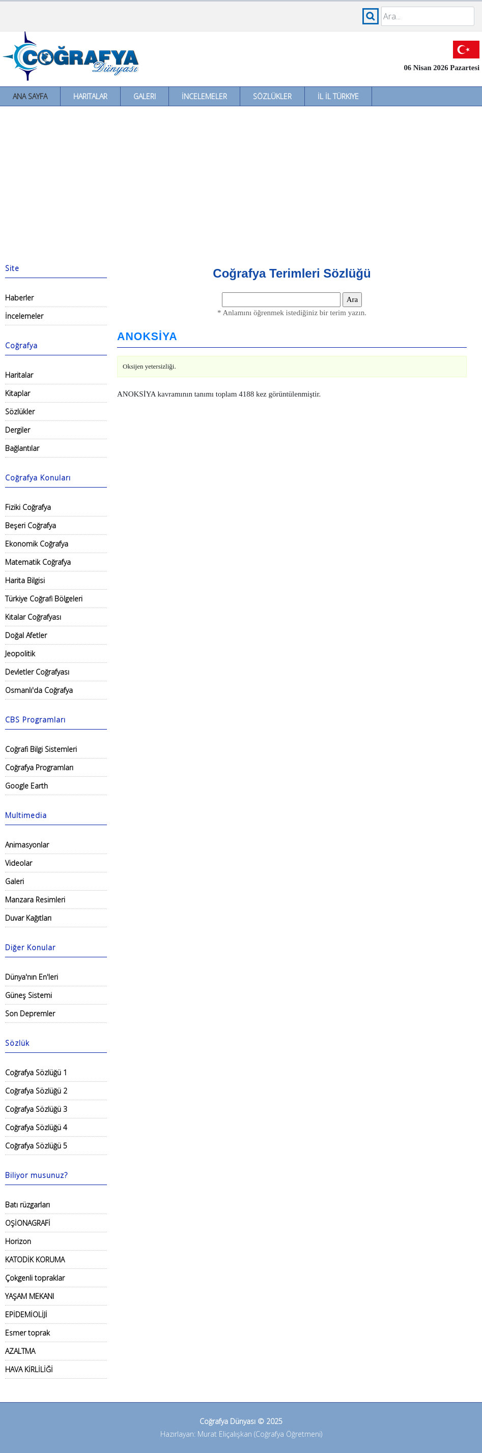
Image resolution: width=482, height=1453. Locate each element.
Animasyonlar (27, 845)
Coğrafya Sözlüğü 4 (36, 1127)
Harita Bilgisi (25, 580)
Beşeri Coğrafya (30, 525)
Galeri (144, 96)
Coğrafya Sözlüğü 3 (36, 1109)
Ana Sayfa (30, 96)
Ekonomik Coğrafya (36, 544)
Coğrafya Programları (39, 767)
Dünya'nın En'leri (31, 977)
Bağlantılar (22, 448)
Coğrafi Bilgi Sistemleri (41, 749)
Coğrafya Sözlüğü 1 (36, 1072)
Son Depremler (30, 1013)
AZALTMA (20, 1351)
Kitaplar (17, 393)
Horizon (18, 1241)
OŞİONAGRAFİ (27, 1223)
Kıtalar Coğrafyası (33, 617)
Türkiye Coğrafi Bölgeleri (43, 598)
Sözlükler (272, 96)
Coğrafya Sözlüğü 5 (36, 1146)
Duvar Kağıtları (28, 918)
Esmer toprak (27, 1333)
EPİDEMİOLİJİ (26, 1314)
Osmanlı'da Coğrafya (39, 690)
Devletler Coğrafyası (37, 672)
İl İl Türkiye (338, 96)
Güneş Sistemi (28, 995)
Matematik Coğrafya (38, 562)
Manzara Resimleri (35, 899)
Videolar (18, 863)
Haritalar (90, 96)
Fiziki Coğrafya (28, 507)
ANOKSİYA (147, 336)
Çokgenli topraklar (35, 1278)
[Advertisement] (241, 182)
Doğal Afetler (26, 635)
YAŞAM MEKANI (29, 1296)
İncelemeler (204, 96)
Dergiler (17, 430)
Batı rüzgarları (27, 1204)
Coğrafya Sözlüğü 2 (36, 1091)
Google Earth (26, 786)
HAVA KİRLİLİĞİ (29, 1369)
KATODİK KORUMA (35, 1259)
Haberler (19, 297)
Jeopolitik (20, 653)
